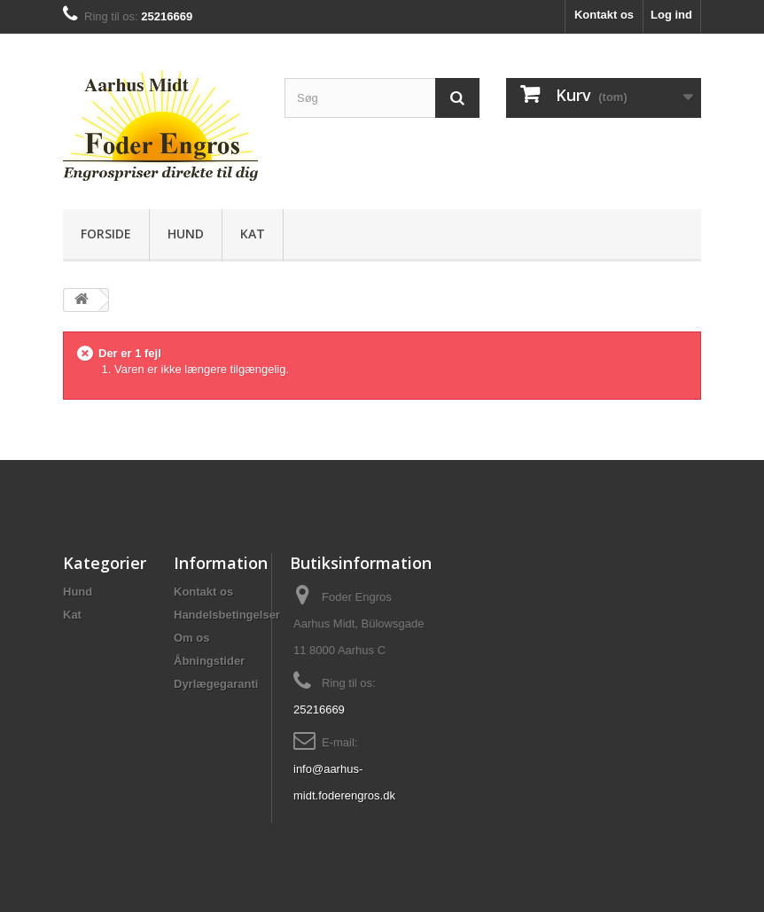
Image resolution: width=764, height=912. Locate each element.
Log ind (671, 14)
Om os (191, 637)
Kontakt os (604, 14)
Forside (106, 233)
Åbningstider (209, 660)
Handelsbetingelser (227, 614)
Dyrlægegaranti (216, 683)
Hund (186, 233)
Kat (252, 233)
